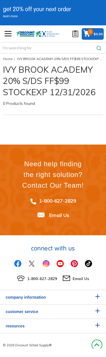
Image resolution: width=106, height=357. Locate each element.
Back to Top (96, 345)
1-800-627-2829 (57, 201)
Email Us (59, 215)
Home (8, 59)
